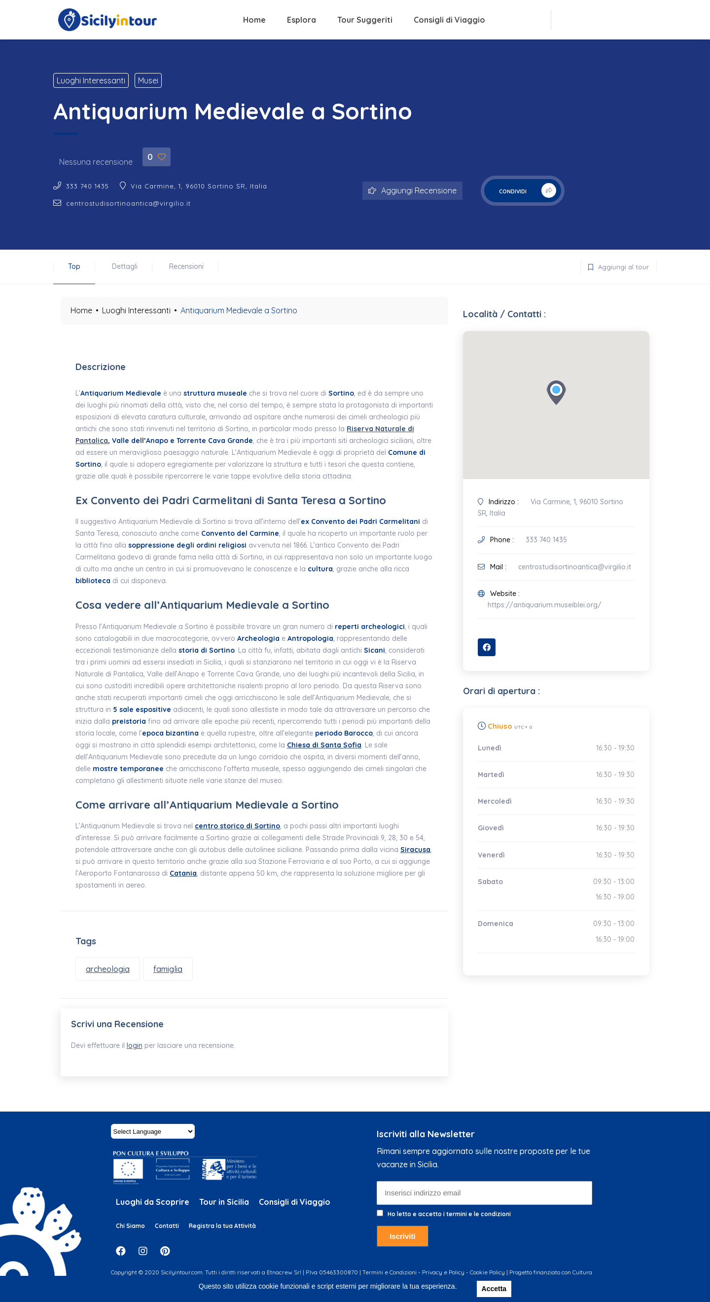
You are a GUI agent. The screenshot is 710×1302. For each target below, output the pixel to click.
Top (74, 266)
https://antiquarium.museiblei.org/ (545, 604)
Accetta (494, 1289)
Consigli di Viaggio (449, 20)
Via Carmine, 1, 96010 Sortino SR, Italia (199, 186)
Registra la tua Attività (222, 1234)
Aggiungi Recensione (412, 190)
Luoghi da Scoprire (152, 1211)
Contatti (167, 1234)
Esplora (301, 20)
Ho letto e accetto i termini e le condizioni (449, 1223)
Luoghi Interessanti (91, 80)
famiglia (167, 969)
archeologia (108, 969)
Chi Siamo (130, 1234)
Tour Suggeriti (364, 20)
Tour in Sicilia (224, 1211)
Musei (148, 80)
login (139, 1050)
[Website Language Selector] (153, 1140)
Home (254, 20)
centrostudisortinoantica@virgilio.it (128, 203)
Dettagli (125, 266)
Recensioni (186, 266)
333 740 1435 (87, 186)
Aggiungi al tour (615, 265)
